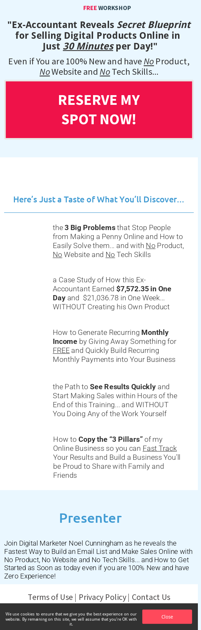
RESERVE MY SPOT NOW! (99, 109)
